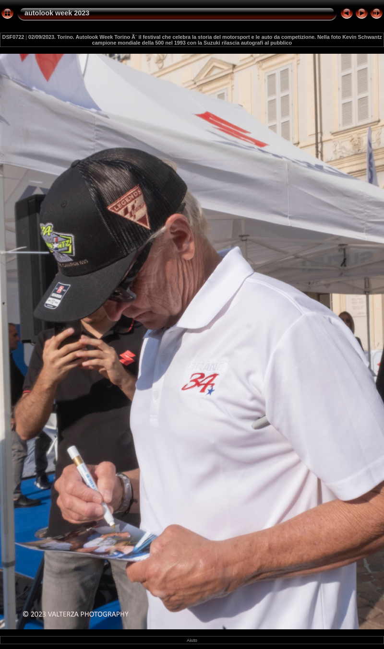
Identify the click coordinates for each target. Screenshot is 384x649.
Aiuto (192, 640)
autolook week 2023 (56, 13)
